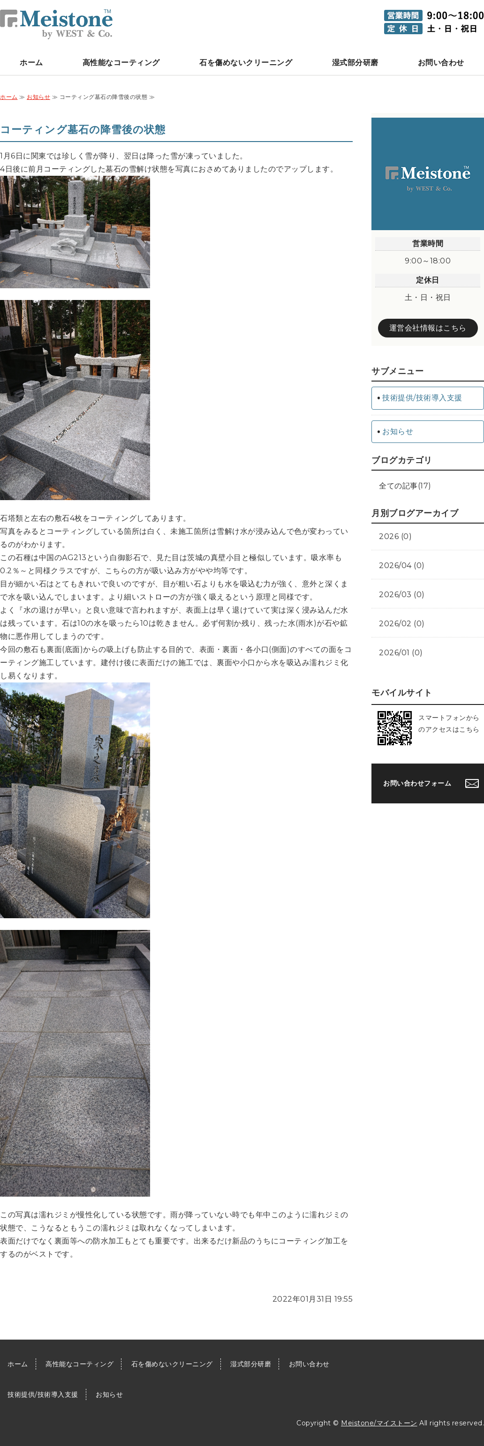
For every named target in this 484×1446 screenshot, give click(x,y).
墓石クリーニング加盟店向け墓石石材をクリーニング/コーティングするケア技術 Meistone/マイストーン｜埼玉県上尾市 (56, 24)
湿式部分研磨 (355, 63)
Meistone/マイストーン (379, 1423)
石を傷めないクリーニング (245, 63)
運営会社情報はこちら (428, 327)
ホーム (31, 63)
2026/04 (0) (402, 565)
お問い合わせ (441, 63)
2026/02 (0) (402, 623)
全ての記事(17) (405, 485)
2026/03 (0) (402, 594)
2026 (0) (395, 536)
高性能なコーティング (121, 63)
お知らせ (38, 96)
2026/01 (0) (401, 652)
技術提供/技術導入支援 (422, 397)
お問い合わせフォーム (417, 783)
